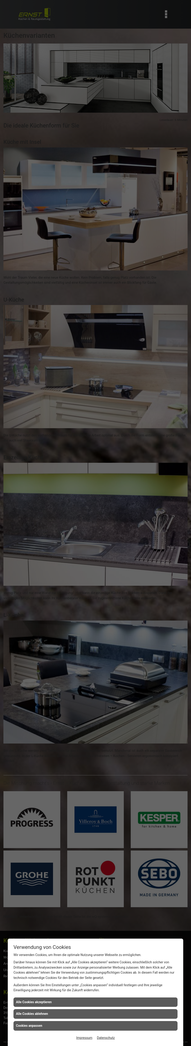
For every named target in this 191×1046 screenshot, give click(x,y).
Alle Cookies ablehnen (32, 1014)
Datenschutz (106, 1038)
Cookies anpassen (29, 1025)
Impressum (84, 1038)
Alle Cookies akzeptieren (34, 1002)
